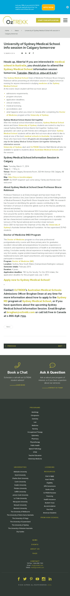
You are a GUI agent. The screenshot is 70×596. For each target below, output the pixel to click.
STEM (35, 452)
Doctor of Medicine (15, 239)
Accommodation (50, 506)
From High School (50, 517)
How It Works (49, 479)
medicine (43, 83)
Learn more (20, 385)
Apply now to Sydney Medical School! (27, 279)
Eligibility (50, 483)
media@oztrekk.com (37, 567)
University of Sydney (39, 115)
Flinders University (20, 488)
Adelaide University (20, 472)
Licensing (50, 467)
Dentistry (35, 419)
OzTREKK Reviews (49, 493)
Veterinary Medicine (35, 459)
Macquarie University (20, 502)
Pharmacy (35, 439)
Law (35, 422)
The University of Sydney (20, 525)
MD (31, 261)
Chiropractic (35, 415)
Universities (20, 467)
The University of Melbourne (20, 512)
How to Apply (49, 476)
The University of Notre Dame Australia (20, 515)
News (17, 30)
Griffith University (20, 492)
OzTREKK (34, 147)
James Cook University (20, 495)
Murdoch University (20, 508)
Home (7, 30)
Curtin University (20, 482)
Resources (49, 472)
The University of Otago (20, 518)
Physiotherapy (35, 442)
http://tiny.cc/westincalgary (20, 177)
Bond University (20, 475)
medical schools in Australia (36, 136)
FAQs (35, 553)
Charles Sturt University (20, 478)
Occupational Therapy (35, 432)
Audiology (35, 412)
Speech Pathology (35, 449)
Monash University (20, 505)
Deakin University (20, 485)
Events (35, 544)
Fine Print (50, 509)
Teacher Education (35, 455)
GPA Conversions (50, 486)
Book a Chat (50, 489)
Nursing (35, 429)
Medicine (35, 425)
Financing (49, 496)
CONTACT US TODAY (55, 387)
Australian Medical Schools (47, 150)
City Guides (20, 532)
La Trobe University (20, 498)
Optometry (35, 435)
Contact (35, 561)
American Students (49, 513)
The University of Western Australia (20, 528)
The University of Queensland (20, 522)
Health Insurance (50, 499)
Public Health (35, 445)
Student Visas (50, 503)
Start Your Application (48, 20)
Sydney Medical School (18, 69)
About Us (35, 549)
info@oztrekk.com (37, 565)
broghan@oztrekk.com (21, 312)
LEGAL (49, 585)
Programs (35, 407)
